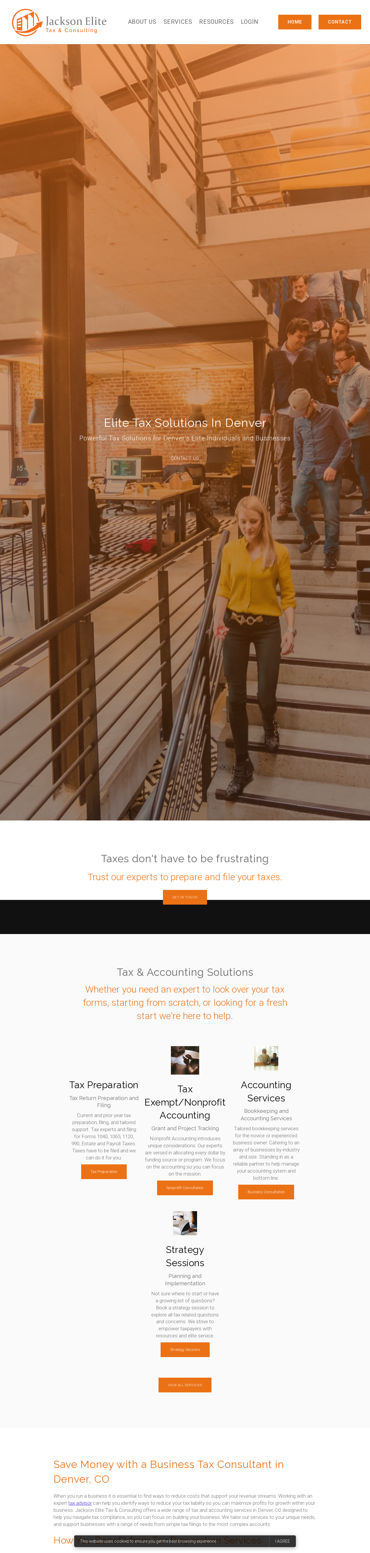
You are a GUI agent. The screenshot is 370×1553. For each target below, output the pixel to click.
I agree (282, 1541)
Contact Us (185, 458)
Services (178, 21)
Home (295, 22)
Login (250, 21)
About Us (142, 21)
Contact (340, 22)
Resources (216, 21)
